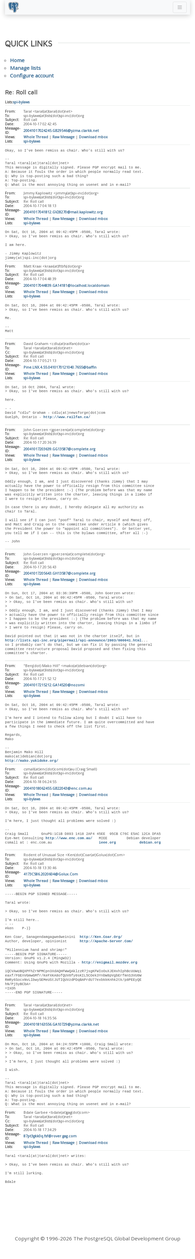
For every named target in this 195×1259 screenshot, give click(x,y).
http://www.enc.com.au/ (69, 840)
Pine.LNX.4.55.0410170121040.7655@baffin (60, 368)
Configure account (32, 75)
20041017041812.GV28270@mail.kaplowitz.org (63, 212)
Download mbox (93, 137)
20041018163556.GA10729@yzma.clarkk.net (61, 1027)
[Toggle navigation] (180, 7)
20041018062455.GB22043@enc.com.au (58, 790)
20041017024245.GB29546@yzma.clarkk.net (61, 130)
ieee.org (107, 845)
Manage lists (25, 67)
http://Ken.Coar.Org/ (101, 939)
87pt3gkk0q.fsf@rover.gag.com (50, 1139)
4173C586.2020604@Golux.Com (51, 876)
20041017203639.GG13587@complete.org (59, 450)
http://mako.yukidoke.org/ (31, 762)
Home (17, 60)
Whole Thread (36, 137)
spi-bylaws (21, 102)
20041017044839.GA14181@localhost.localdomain (66, 286)
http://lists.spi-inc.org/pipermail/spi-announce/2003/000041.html (73, 642)
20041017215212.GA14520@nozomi (54, 687)
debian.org (150, 845)
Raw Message (63, 137)
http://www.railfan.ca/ (67, 418)
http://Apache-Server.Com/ (106, 944)
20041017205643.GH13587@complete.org (59, 575)
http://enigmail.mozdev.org (109, 965)
